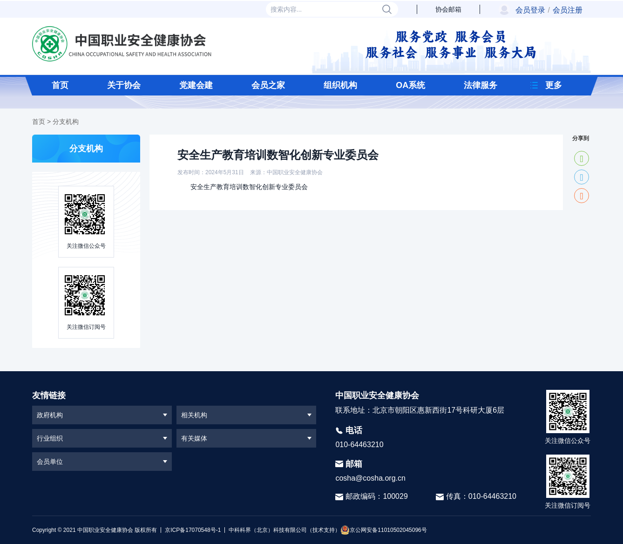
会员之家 (268, 85)
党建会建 (196, 85)
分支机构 (66, 121)
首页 (60, 85)
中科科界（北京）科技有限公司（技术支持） (282, 530)
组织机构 (340, 85)
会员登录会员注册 (548, 10)
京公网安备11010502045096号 (383, 530)
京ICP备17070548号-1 (193, 530)
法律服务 (480, 85)
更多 (553, 85)
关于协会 (124, 85)
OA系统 (410, 85)
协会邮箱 (448, 9)
